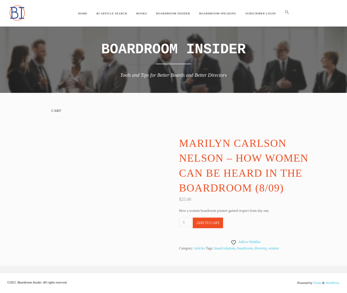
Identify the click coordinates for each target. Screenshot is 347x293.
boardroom (245, 248)
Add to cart (208, 223)
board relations (224, 248)
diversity (260, 248)
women (273, 248)
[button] (287, 13)
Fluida (316, 283)
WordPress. (332, 283)
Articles (199, 248)
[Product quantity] (185, 222)
